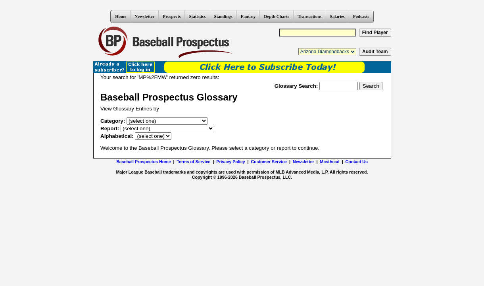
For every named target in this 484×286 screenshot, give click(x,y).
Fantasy (248, 16)
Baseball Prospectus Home (143, 161)
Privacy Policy (230, 161)
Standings (223, 16)
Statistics (197, 16)
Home (120, 16)
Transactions (309, 16)
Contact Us (357, 161)
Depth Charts (276, 16)
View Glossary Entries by (129, 109)
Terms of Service (193, 161)
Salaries (337, 16)
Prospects (172, 16)
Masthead (330, 161)
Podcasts (361, 16)
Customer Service (269, 161)
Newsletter (144, 16)
